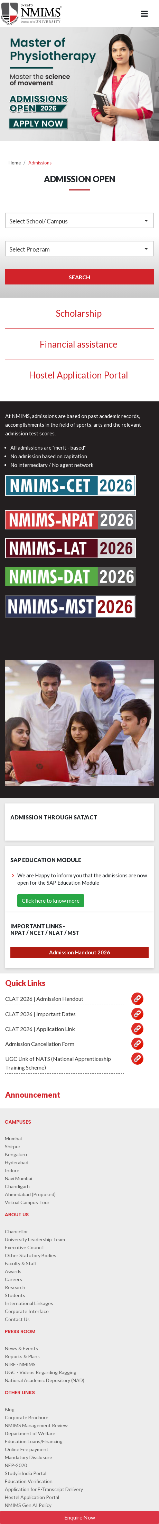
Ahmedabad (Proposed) (30, 1194)
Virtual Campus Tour (27, 1202)
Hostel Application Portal (78, 375)
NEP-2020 (16, 1465)
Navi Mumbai (18, 1178)
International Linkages (29, 1303)
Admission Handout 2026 (79, 952)
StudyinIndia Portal (25, 1473)
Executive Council (24, 1247)
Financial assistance (79, 344)
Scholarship (79, 313)
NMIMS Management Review (36, 1425)
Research (15, 1287)
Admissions (40, 162)
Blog (10, 1409)
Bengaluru (16, 1154)
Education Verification (29, 1481)
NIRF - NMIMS (20, 1364)
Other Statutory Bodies (30, 1255)
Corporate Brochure (26, 1417)
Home (15, 162)
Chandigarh (17, 1186)
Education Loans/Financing (34, 1441)
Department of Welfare (30, 1433)
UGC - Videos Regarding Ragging (40, 1372)
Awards (13, 1271)
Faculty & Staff (21, 1263)
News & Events (21, 1348)
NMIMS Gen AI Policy (28, 1505)
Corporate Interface (27, 1311)
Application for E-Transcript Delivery (44, 1489)
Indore (12, 1170)
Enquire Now (79, 1517)
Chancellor (16, 1231)
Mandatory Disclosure (28, 1457)
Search (79, 277)
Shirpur (12, 1146)
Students (15, 1295)
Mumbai (13, 1138)
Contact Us (17, 1319)
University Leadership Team (35, 1239)
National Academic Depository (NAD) (44, 1380)
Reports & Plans (22, 1356)
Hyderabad (16, 1162)
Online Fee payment (26, 1449)
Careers (13, 1279)
